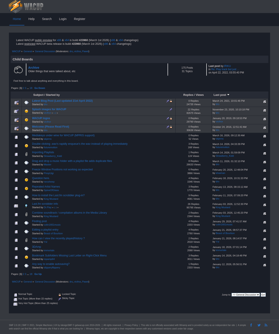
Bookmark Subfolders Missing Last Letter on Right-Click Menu (69, 255)
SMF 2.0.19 (14, 325)
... (28, 88)
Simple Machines (44, 325)
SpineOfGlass (51, 190)
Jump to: (226, 294)
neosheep (49, 181)
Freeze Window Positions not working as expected (62, 169)
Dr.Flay (48, 207)
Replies (188, 94)
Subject (38, 94)
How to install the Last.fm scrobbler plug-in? (58, 195)
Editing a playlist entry (45, 229)
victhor (77, 51)
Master (47, 164)
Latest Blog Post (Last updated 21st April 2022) (62, 100)
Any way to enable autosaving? (51, 264)
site (147, 325)
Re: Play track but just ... (225, 69)
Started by (53, 94)
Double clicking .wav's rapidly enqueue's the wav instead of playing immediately (80, 143)
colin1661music (52, 224)
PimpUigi (49, 173)
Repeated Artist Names (46, 186)
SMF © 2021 (28, 325)
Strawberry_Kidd (53, 156)
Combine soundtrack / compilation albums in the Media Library (69, 212)
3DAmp (36, 246)
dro (71, 51)
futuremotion (50, 147)
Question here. (41, 178)
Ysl (45, 242)
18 (31, 88)
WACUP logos (41, 118)
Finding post (39, 221)
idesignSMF (66, 325)
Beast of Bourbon (53, 233)
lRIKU (227, 66)
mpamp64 (49, 259)
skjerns (48, 139)
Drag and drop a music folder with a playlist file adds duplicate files (72, 161)
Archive (33, 67)
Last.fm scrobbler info (45, 203)
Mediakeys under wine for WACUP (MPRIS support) (63, 135)
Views (200, 94)
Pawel (85, 51)
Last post (221, 94)
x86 (59, 40)
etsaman (220, 173)
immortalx (49, 250)
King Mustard (51, 199)
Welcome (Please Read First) (50, 126)
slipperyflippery (52, 267)
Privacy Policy (131, 325)
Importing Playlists (43, 152)
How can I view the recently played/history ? (58, 238)
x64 (66, 40)
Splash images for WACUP (49, 109)
